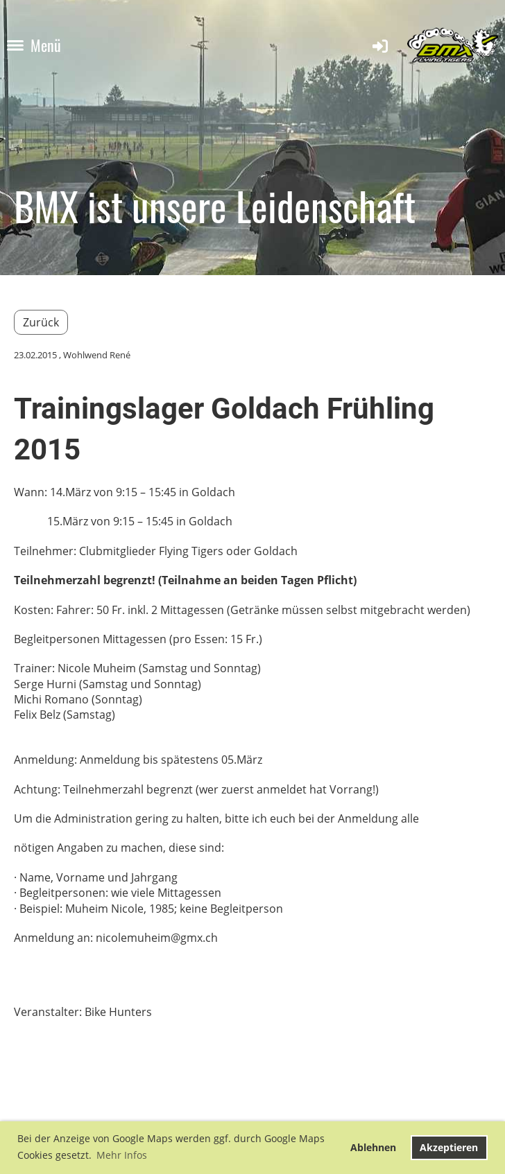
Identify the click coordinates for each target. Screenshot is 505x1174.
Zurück (41, 322)
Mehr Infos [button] (121, 1155)
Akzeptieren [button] (449, 1147)
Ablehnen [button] (373, 1147)
